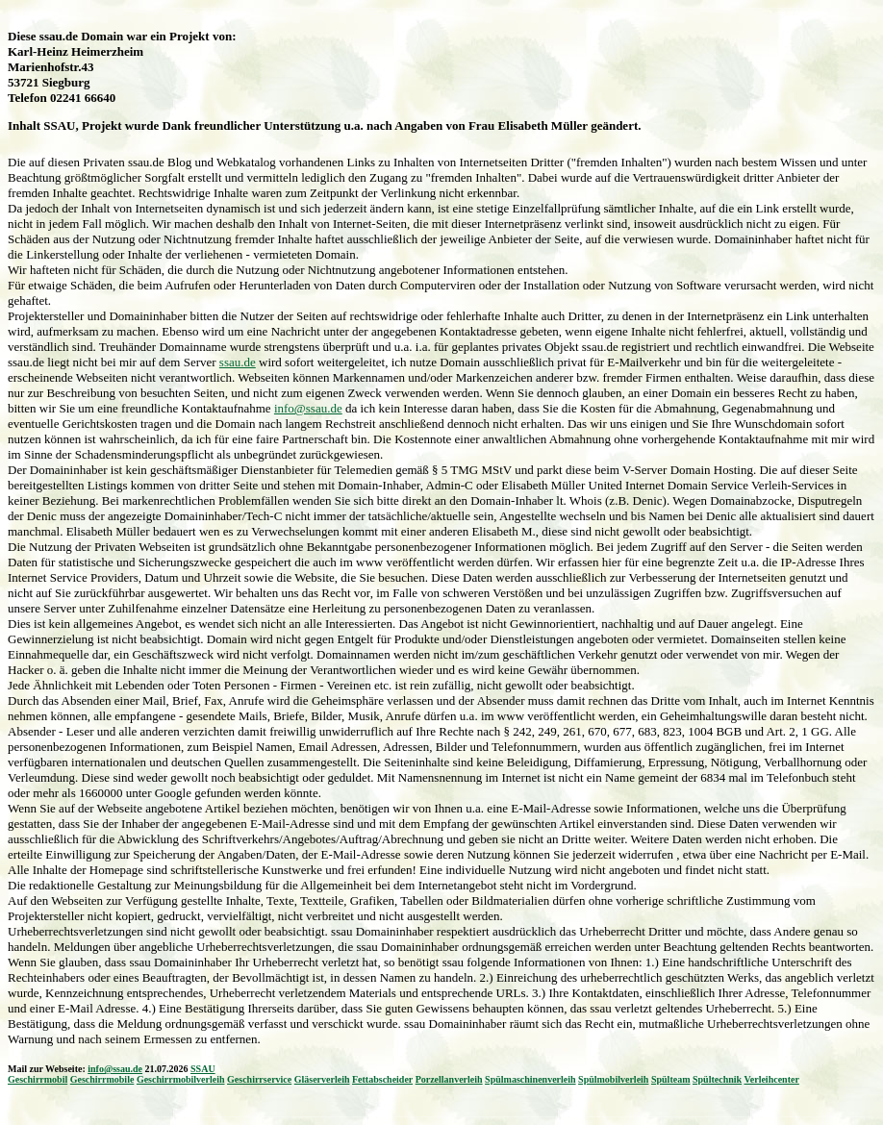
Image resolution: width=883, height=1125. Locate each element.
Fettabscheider (382, 1079)
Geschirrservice (259, 1079)
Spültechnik (717, 1079)
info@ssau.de (308, 408)
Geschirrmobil (37, 1079)
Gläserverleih (322, 1079)
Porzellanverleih (449, 1079)
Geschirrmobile (102, 1079)
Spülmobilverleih (613, 1079)
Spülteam (671, 1079)
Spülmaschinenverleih (530, 1079)
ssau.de (237, 362)
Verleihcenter (771, 1079)
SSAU (202, 1068)
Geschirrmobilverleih (181, 1079)
